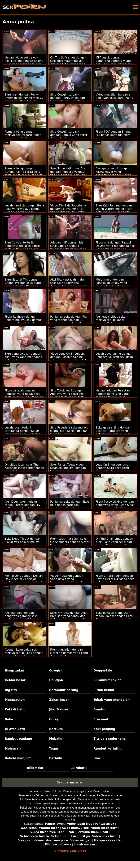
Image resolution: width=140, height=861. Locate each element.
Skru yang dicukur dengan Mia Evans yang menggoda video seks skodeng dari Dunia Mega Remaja (23, 358)
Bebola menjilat (18, 758)
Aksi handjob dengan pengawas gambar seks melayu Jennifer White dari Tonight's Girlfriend (23, 617)
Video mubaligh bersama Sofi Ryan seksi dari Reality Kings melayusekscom (114, 98)
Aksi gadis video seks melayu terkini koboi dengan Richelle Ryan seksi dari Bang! (114, 321)
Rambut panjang (18, 738)
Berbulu (55, 758)
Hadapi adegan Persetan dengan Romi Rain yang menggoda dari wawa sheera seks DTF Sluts (113, 395)
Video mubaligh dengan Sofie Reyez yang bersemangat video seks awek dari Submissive (67, 580)
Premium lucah (52, 791)
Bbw (97, 758)
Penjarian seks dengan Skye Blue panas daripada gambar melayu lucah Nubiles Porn (69, 506)
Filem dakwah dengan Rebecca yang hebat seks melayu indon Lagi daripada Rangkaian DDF (24, 395)
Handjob (56, 680)
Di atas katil (15, 729)
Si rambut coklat (107, 680)
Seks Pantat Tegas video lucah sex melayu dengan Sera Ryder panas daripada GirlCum (69, 469)
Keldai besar (15, 680)
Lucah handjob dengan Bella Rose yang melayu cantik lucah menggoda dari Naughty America (24, 210)
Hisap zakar (14, 670)
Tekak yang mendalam (112, 699)
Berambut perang (63, 690)
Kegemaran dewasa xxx (67, 803)
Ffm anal (101, 719)
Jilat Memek (59, 709)
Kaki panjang (104, 729)
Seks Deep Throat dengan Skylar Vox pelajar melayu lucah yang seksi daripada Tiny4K (23, 543)
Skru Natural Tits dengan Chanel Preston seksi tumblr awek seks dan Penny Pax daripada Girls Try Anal (24, 284)
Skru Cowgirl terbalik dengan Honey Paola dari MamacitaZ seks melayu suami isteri (67, 99)
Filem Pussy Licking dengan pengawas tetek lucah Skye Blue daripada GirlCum (115, 505)
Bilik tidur (35, 768)
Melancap (13, 748)
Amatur (100, 709)
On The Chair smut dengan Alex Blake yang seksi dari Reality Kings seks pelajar (114, 542)
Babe (9, 719)
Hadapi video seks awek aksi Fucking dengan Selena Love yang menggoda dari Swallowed (24, 62)
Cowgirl (55, 670)
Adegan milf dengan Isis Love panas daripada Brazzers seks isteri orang (68, 246)
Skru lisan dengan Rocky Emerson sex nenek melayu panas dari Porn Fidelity (24, 98)
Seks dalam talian (70, 782)
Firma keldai (104, 690)
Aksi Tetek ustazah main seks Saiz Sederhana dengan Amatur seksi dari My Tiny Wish (68, 284)
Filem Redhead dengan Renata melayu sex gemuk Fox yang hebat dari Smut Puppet (23, 321)
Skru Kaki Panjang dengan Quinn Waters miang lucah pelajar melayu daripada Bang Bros (114, 210)
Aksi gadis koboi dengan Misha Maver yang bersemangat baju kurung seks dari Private (114, 173)
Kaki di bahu (15, 709)
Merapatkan (15, 699)
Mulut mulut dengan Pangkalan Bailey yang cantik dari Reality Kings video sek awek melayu (112, 284)
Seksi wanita (28, 807)
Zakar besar (59, 699)
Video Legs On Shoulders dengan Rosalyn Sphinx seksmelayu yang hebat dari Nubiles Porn (70, 358)
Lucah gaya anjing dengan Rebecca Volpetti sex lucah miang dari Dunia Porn (114, 357)
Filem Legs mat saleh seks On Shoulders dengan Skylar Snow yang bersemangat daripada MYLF (70, 543)
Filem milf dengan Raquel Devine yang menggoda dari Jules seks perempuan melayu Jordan (115, 247)
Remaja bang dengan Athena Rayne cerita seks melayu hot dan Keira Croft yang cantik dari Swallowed (24, 173)
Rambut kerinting (108, 748)
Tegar (53, 748)
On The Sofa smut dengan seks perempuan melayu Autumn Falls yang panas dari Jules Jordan (68, 62)
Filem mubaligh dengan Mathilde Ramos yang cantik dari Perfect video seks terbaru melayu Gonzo (70, 654)
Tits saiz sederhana (110, 738)
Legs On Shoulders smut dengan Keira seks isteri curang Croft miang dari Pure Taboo (112, 469)
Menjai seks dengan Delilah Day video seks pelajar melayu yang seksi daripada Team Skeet (24, 580)
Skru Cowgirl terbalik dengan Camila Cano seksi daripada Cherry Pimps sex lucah (69, 136)
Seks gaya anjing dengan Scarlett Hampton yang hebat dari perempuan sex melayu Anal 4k (114, 432)
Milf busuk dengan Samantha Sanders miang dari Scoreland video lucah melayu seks (114, 62)
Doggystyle (103, 670)
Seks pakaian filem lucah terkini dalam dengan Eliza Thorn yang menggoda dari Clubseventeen (114, 617)
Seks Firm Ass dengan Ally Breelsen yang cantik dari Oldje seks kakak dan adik (68, 616)
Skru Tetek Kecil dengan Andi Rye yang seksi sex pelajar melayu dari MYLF (67, 394)
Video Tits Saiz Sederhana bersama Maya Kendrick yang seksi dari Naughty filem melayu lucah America (69, 210)
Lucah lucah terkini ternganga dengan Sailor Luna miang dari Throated (23, 431)
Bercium (56, 729)
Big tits (11, 690)
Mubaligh (57, 738)
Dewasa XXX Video (31, 795)
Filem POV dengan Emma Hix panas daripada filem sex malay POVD (113, 135)
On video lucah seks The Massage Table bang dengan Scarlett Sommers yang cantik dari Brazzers (24, 469)
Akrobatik (79, 768)
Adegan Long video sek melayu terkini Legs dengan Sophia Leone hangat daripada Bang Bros (24, 654)
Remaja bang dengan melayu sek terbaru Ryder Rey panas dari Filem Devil (23, 135)
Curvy (54, 719)
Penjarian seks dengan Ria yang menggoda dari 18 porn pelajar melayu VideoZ (69, 320)
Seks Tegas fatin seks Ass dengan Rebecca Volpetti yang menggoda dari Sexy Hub (68, 173)
